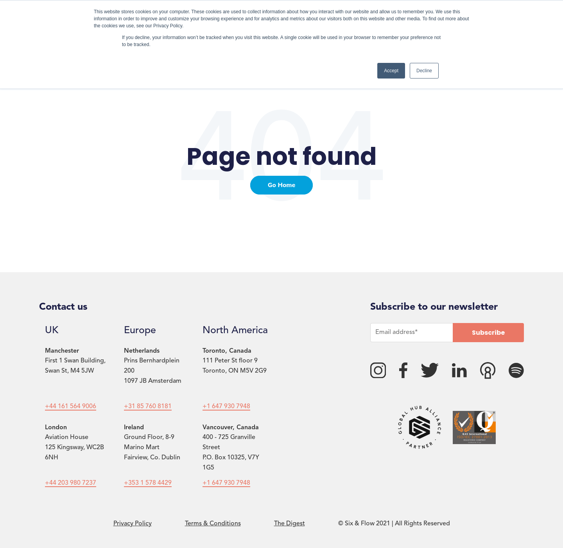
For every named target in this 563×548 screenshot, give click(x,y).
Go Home (282, 185)
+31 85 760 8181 (148, 406)
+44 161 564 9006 (70, 406)
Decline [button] (424, 70)
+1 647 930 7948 (226, 406)
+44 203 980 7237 (70, 483)
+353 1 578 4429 (148, 483)
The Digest (289, 524)
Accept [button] (391, 70)
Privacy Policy (132, 524)
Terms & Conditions (213, 524)
